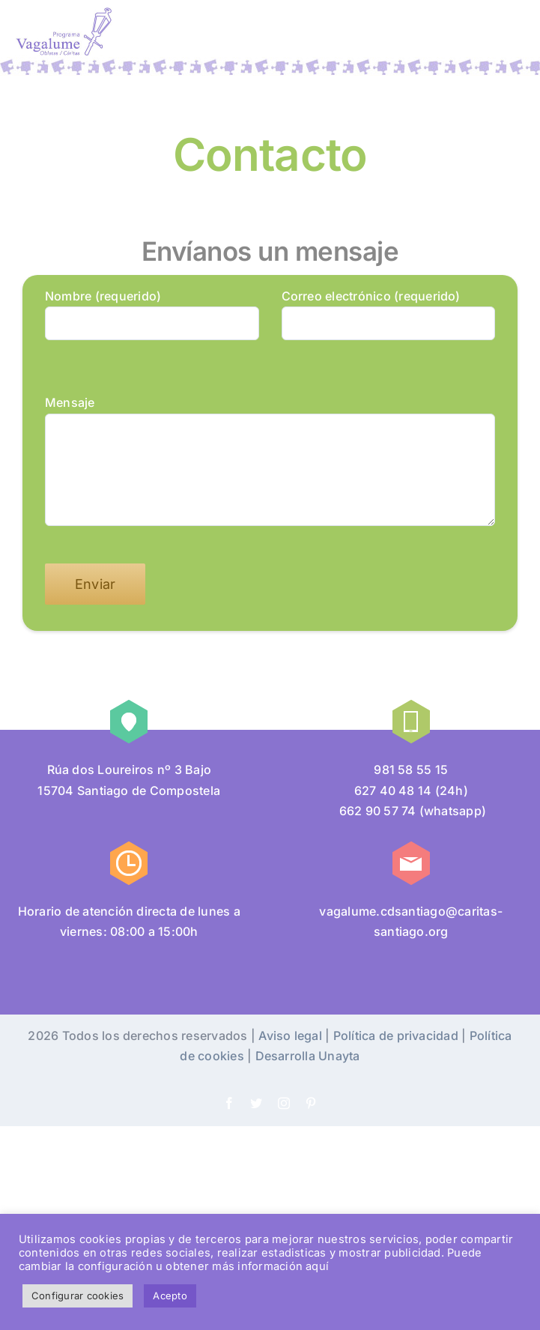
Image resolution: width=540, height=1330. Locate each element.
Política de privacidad (395, 1035)
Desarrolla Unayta (307, 1055)
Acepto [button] (169, 1296)
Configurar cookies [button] (77, 1296)
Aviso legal (290, 1035)
